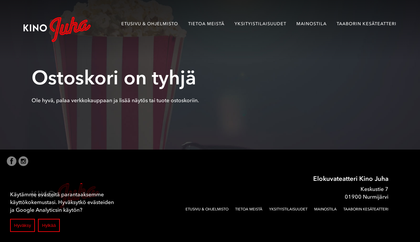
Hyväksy (22, 225)
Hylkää (49, 225)
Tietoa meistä (206, 23)
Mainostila (311, 23)
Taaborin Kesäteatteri (366, 23)
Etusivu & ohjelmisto (149, 23)
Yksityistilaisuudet (260, 23)
